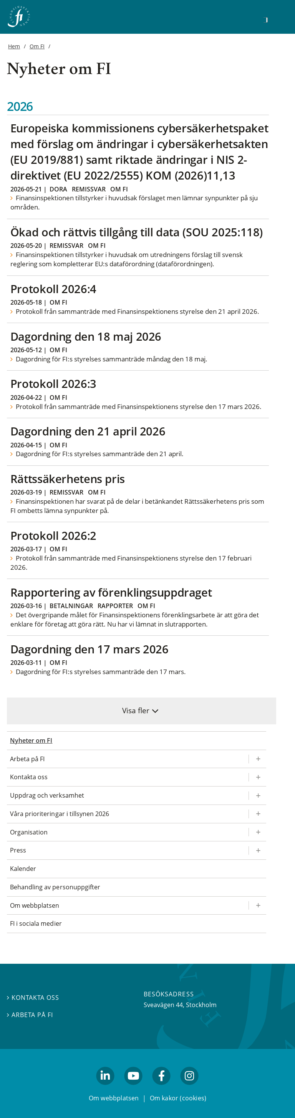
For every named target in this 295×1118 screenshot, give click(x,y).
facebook (162, 1088)
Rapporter (115, 606)
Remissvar (89, 189)
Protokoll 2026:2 (53, 535)
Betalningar (71, 606)
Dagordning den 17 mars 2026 (89, 648)
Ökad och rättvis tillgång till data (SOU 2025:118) (136, 231)
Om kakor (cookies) (178, 1098)
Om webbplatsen (34, 905)
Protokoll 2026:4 (53, 288)
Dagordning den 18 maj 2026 (85, 336)
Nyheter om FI (31, 740)
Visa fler (135, 710)
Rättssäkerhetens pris (67, 478)
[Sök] (265, 20)
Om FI (37, 46)
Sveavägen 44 (163, 1005)
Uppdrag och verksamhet (47, 795)
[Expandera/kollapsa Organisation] (257, 832)
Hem (14, 46)
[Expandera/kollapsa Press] (257, 850)
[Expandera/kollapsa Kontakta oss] (257, 777)
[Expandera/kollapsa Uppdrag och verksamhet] (257, 796)
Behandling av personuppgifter (55, 887)
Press (18, 850)
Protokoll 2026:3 (53, 383)
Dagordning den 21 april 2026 (88, 431)
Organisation (29, 832)
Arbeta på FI (27, 759)
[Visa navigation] (277, 19)
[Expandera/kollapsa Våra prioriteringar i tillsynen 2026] (257, 814)
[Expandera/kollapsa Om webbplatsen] (257, 906)
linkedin (105, 1088)
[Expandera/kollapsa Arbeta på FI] (257, 759)
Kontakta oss (29, 777)
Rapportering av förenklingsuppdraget (111, 592)
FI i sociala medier (36, 923)
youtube (133, 1088)
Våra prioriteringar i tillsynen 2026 (59, 814)
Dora (58, 189)
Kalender (23, 868)
